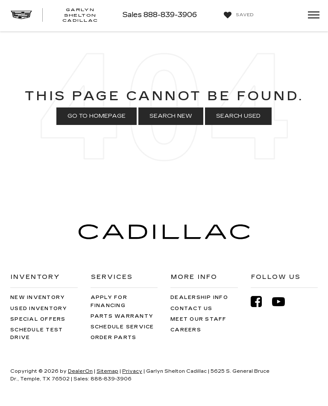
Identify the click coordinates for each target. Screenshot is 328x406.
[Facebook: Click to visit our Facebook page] (260, 301)
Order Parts (114, 337)
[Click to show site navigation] (311, 15)
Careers (185, 330)
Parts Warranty (122, 316)
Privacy (132, 371)
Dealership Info (199, 297)
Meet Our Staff (198, 319)
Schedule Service (122, 327)
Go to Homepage (96, 116)
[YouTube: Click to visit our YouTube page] (282, 301)
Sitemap (107, 371)
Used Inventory (38, 308)
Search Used (238, 116)
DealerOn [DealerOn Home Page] (80, 371)
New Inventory (37, 297)
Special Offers (38, 319)
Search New (170, 116)
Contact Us (191, 308)
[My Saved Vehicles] (238, 15)
